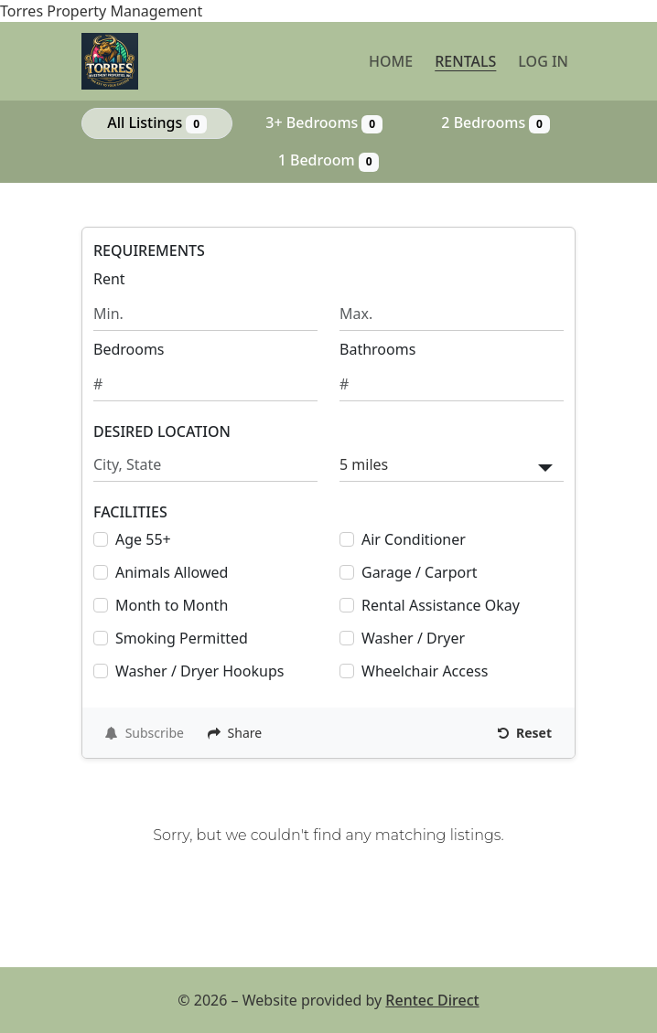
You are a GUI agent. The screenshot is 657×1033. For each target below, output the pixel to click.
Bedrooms (129, 349)
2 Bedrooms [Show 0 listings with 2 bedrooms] (495, 122)
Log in (543, 61)
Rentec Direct (432, 1000)
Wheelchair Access (424, 671)
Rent (109, 279)
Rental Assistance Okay (440, 605)
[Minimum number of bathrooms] (451, 384)
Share (235, 732)
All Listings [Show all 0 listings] (157, 122)
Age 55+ (143, 539)
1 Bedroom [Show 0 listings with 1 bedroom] (329, 160)
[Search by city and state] (205, 465)
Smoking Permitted (181, 638)
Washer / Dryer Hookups (199, 671)
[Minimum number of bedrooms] (205, 384)
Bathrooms (377, 349)
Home (391, 61)
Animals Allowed (171, 572)
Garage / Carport (419, 572)
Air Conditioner (413, 539)
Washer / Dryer (413, 638)
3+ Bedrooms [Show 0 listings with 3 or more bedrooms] (323, 122)
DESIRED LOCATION (162, 432)
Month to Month (171, 605)
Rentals (465, 61)
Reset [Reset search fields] (525, 732)
